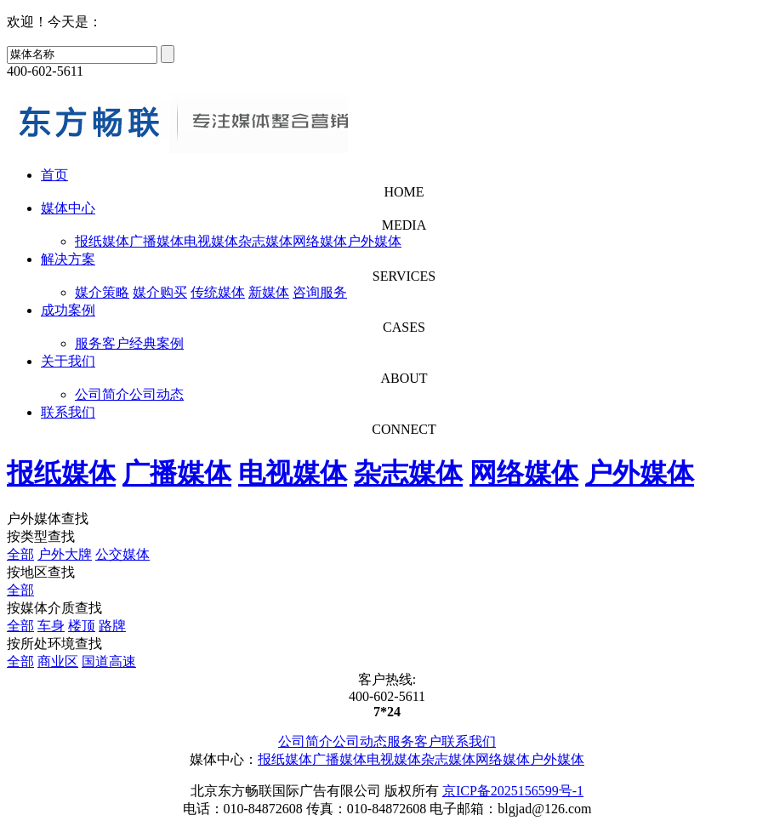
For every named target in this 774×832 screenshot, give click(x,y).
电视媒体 (211, 241)
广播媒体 (156, 241)
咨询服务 (320, 292)
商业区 (57, 661)
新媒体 (268, 292)
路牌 (112, 625)
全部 (20, 554)
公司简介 (102, 394)
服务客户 (102, 343)
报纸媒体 (102, 241)
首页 (54, 175)
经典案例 (156, 343)
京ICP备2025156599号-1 (512, 791)
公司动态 (156, 394)
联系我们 (68, 412)
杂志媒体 (265, 241)
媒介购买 (160, 292)
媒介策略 (102, 292)
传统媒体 (218, 292)
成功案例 (68, 310)
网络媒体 (320, 241)
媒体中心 (68, 208)
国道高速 (109, 661)
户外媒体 (374, 241)
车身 (51, 625)
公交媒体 (122, 554)
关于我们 (68, 361)
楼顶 (81, 625)
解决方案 (68, 259)
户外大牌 (64, 554)
